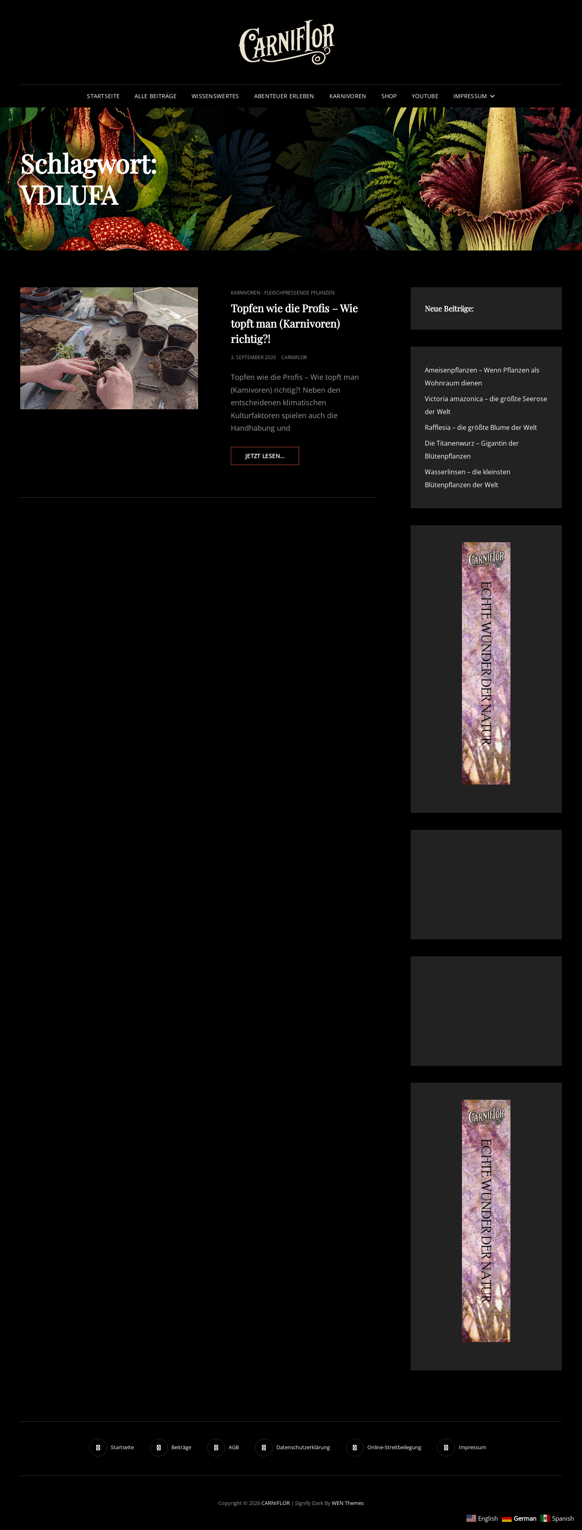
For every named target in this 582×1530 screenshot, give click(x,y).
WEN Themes (348, 1503)
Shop (389, 96)
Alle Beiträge (156, 96)
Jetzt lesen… (272, 458)
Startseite (103, 96)
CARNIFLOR (275, 1503)
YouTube (425, 96)
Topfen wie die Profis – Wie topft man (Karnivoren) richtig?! (294, 323)
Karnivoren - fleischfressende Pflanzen (283, 292)
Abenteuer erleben (284, 96)
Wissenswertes (215, 96)
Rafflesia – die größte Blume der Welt (481, 427)
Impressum (470, 96)
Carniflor (294, 357)
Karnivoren (348, 96)
